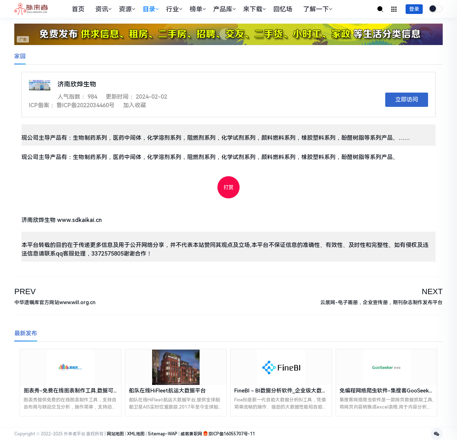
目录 (149, 9)
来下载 (253, 9)
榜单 (197, 9)
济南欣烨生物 (38, 220)
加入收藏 (134, 105)
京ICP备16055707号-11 (231, 433)
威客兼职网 (191, 433)
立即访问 (406, 99)
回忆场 (282, 9)
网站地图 (115, 433)
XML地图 (136, 433)
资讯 (102, 9)
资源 (126, 9)
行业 (173, 9)
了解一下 (317, 9)
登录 (414, 9)
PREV (25, 291)
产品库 (223, 9)
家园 (20, 56)
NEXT (432, 291)
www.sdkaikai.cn (79, 220)
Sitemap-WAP (162, 433)
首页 (78, 9)
